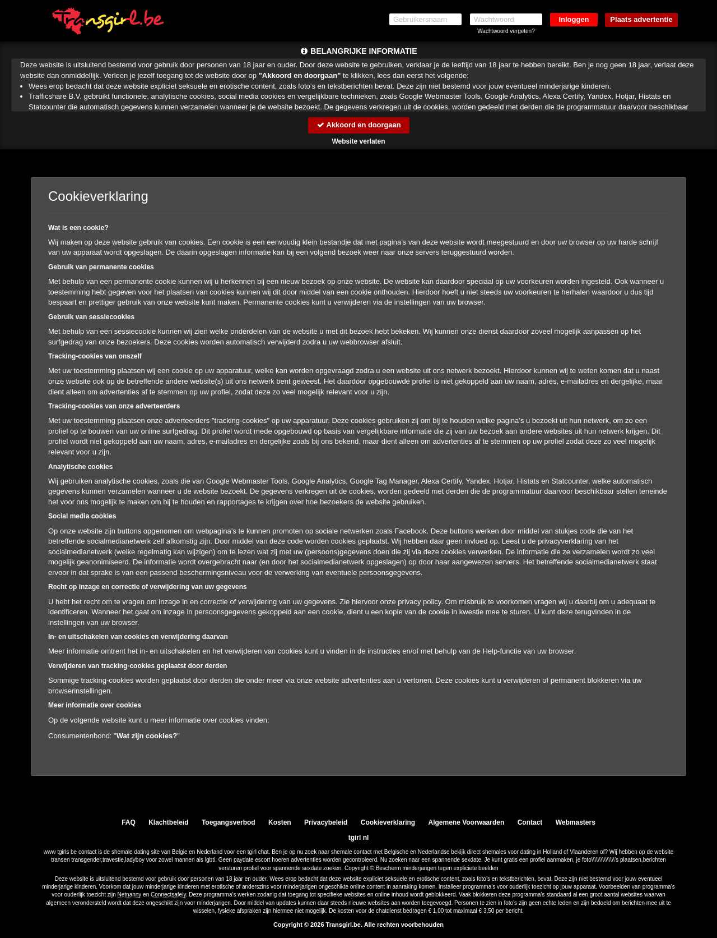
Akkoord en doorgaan (358, 125)
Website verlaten (358, 141)
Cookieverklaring (388, 822)
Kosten (279, 822)
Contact (530, 822)
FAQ (129, 822)
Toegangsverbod (228, 822)
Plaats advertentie (641, 19)
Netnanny (130, 895)
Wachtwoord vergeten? (505, 31)
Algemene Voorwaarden (466, 822)
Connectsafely (168, 895)
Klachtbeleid (168, 822)
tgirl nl (358, 838)
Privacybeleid (325, 822)
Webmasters (575, 822)
